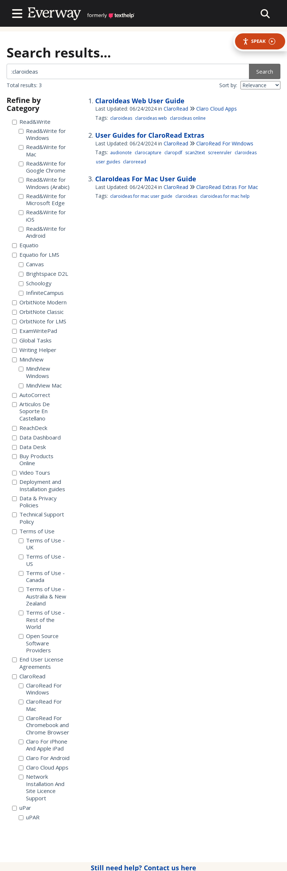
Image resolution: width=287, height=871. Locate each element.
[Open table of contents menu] (19, 13)
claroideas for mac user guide (141, 196)
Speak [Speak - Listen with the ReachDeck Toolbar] (258, 41)
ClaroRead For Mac (40, 705)
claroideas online (188, 118)
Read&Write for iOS (42, 216)
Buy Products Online (32, 460)
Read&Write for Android (42, 232)
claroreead (134, 162)
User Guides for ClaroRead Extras (149, 135)
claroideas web (151, 118)
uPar (21, 807)
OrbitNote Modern (39, 302)
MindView (28, 359)
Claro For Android (44, 758)
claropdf (173, 152)
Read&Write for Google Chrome (42, 167)
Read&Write (31, 121)
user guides (108, 162)
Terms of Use (33, 531)
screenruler (220, 152)
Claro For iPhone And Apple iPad (43, 745)
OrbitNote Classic (38, 311)
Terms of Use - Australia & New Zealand (42, 596)
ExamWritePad (34, 330)
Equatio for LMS (35, 254)
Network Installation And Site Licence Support (41, 787)
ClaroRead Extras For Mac (227, 187)
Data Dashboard (36, 437)
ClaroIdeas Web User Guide (139, 100)
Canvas (31, 264)
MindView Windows (34, 372)
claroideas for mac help (225, 196)
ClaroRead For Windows (40, 689)
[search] (128, 71)
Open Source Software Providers (39, 643)
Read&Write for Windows (42, 134)
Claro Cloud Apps (43, 767)
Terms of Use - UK (42, 544)
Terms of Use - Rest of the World (42, 619)
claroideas (121, 118)
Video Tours (31, 472)
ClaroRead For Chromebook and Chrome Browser (44, 725)
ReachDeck (29, 428)
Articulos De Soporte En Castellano (31, 411)
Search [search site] (264, 71)
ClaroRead (28, 676)
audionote (121, 152)
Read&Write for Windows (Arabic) (44, 183)
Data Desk (29, 447)
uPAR (29, 817)
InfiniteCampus (41, 292)
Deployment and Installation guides (38, 485)
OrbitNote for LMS (39, 321)
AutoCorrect (31, 395)
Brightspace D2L (43, 273)
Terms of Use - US (42, 560)
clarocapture (148, 152)
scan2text (195, 152)
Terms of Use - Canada (42, 577)
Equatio (25, 245)
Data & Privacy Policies (34, 502)
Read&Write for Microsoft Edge (42, 200)
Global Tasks (32, 340)
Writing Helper (34, 349)
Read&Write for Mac (42, 151)
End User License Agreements (37, 663)
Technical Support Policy (38, 518)
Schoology (35, 283)
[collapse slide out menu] (265, 13)
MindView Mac (40, 385)
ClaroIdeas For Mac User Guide (145, 178)
